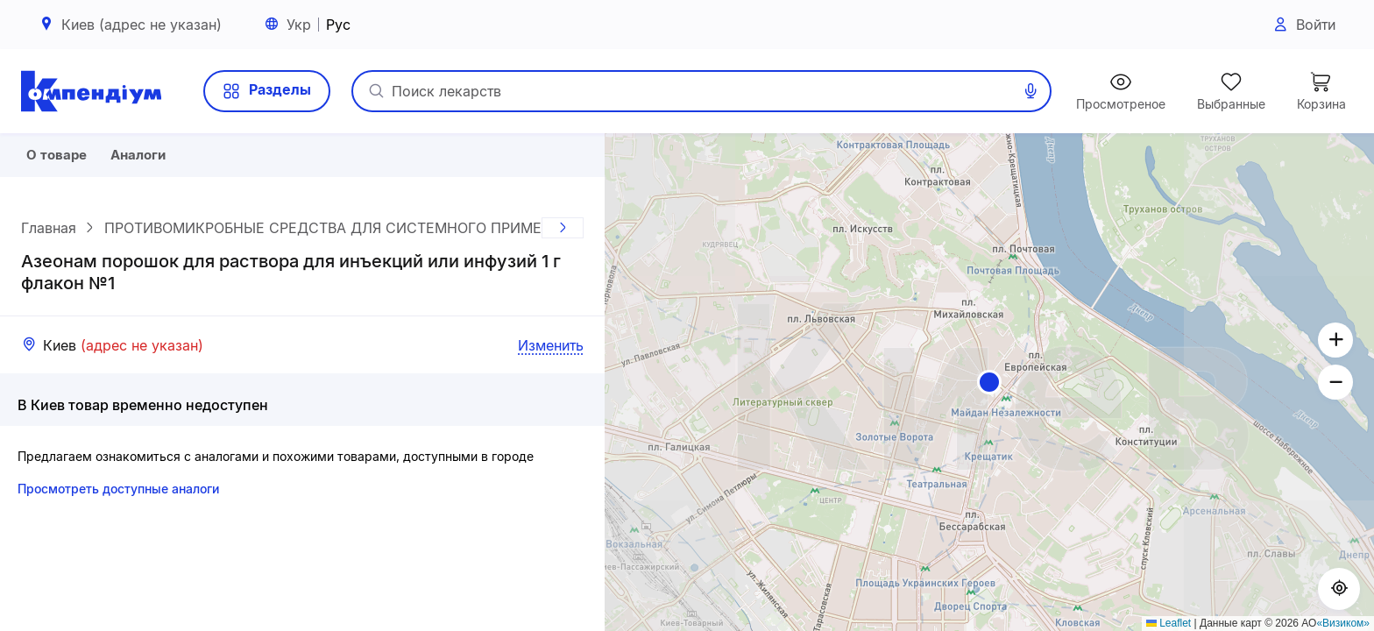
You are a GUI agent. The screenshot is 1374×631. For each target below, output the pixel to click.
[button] (989, 382)
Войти (1303, 25)
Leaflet (1168, 623)
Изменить (551, 349)
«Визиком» (1343, 623)
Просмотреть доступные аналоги (118, 493)
